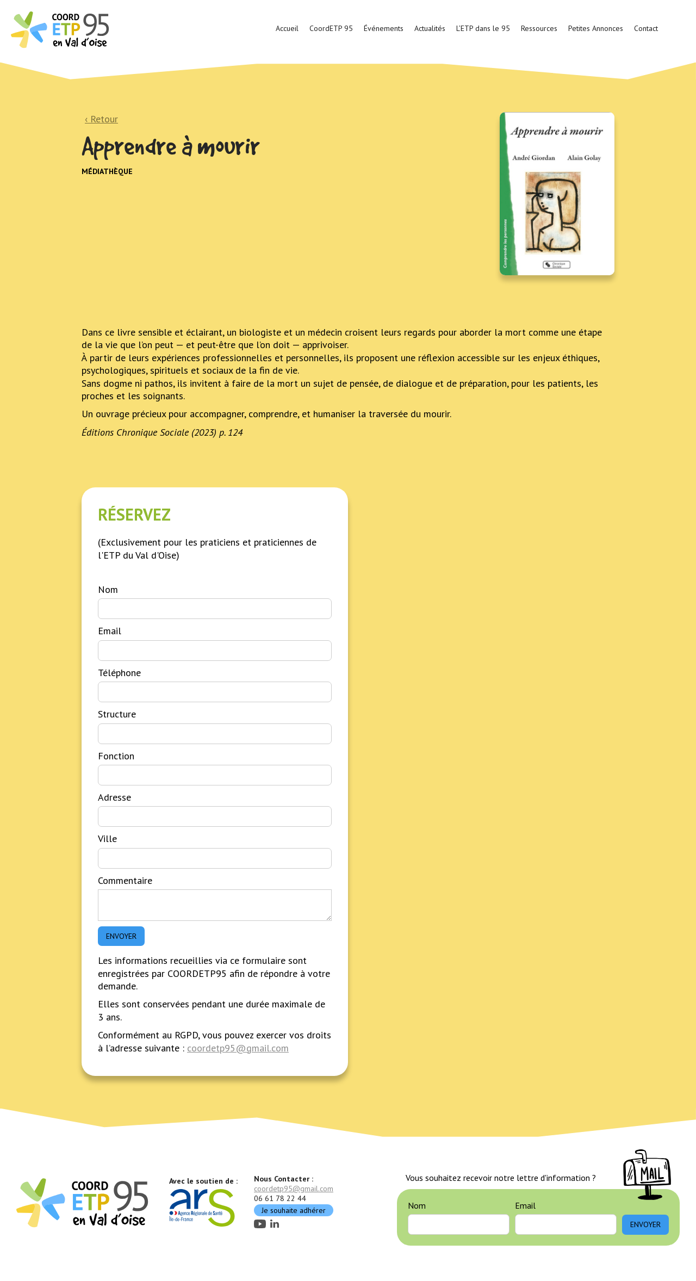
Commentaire (125, 880)
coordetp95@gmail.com (238, 1048)
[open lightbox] (557, 193)
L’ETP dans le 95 (483, 28)
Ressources (539, 28)
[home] (61, 28)
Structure (117, 714)
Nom (108, 589)
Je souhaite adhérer (294, 1210)
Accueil (287, 28)
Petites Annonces (595, 28)
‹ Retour (101, 119)
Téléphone (119, 672)
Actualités (429, 28)
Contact (646, 28)
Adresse (114, 797)
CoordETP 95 (331, 28)
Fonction (116, 756)
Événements (383, 28)
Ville (107, 838)
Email (109, 630)
